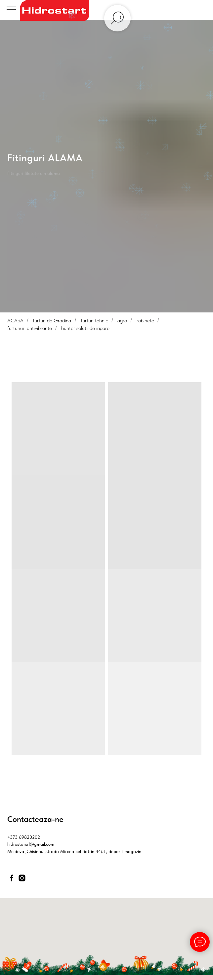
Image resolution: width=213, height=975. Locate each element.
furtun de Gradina (52, 320)
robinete (145, 320)
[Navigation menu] (11, 10)
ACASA (15, 320)
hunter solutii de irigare (85, 328)
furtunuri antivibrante (29, 328)
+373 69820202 (23, 837)
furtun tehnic (94, 320)
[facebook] (12, 878)
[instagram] (22, 878)
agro (122, 320)
